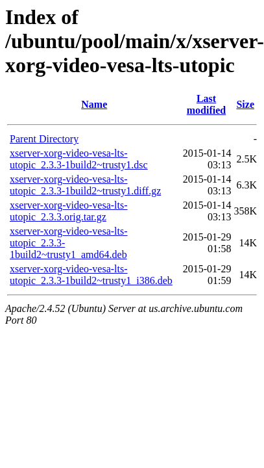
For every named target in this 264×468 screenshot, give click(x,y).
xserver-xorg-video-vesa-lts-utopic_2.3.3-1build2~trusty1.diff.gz (85, 185)
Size (245, 104)
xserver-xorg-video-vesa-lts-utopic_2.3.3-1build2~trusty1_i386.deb (91, 274)
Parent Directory (44, 138)
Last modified (206, 104)
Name (94, 104)
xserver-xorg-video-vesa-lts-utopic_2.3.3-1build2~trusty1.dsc (79, 159)
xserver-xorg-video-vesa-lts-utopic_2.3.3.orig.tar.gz (69, 211)
